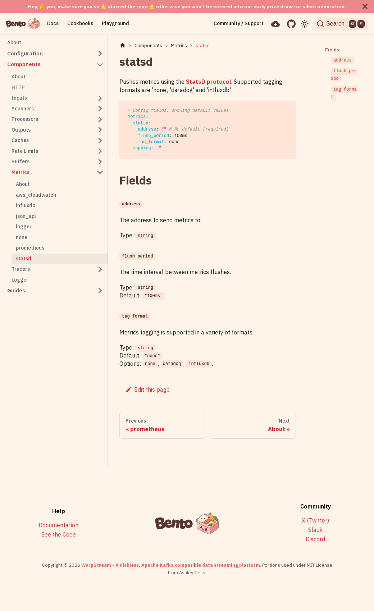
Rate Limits (25, 151)
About (14, 42)
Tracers (21, 269)
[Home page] (122, 45)
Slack (315, 529)
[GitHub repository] (288, 23)
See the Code (58, 534)
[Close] (365, 6)
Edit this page (147, 389)
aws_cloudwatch (36, 195)
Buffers (20, 161)
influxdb (25, 205)
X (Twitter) (315, 520)
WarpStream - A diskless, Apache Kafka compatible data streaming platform (170, 565)
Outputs (21, 130)
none (21, 237)
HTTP (18, 87)
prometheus (30, 248)
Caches (20, 140)
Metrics (20, 172)
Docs (53, 23)
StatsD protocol (208, 81)
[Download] (273, 23)
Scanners (23, 108)
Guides (16, 290)
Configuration (25, 53)
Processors (25, 119)
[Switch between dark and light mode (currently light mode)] (302, 23)
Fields (331, 50)
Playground (115, 23)
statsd (23, 258)
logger (24, 226)
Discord (315, 539)
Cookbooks (80, 23)
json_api (26, 216)
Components (24, 64)
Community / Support (236, 23)
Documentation (58, 525)
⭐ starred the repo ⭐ (127, 6)
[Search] (340, 23)
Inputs (19, 98)
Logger (20, 280)
